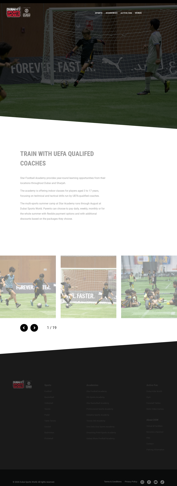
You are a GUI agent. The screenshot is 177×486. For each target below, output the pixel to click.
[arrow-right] (35, 328)
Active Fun (126, 16)
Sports (99, 16)
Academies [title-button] (111, 15)
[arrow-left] (24, 328)
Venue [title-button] (138, 15)
